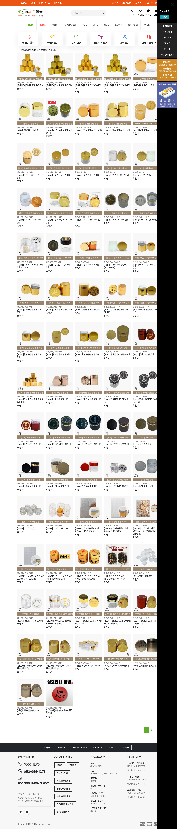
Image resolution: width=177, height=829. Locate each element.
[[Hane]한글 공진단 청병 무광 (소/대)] (117, 291)
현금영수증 (45, 3)
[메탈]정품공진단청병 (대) (28, 710)
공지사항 (73, 765)
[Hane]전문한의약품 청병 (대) (116, 486)
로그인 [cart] (132, 12)
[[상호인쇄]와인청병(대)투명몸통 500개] (59, 692)
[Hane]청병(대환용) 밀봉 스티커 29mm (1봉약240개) (30, 577)
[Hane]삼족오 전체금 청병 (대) (59, 309)
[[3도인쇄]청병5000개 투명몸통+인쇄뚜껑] (88, 602)
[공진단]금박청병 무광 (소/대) (145, 130)
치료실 (106, 25)
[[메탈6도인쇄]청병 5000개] (146, 647)
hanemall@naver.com (33, 783)
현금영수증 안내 (63, 789)
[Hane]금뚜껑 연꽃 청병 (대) (87, 175)
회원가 (20, 88)
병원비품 (146, 25)
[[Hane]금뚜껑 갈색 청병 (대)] (88, 246)
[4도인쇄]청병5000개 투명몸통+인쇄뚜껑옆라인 (117, 622)
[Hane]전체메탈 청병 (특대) (57, 486)
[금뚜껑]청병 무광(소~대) (143, 85)
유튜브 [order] (156, 12)
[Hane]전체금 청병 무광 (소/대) (88, 130)
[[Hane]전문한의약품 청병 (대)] (117, 467)
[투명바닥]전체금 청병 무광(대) (30, 85)
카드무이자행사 (167, 55)
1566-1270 (32, 764)
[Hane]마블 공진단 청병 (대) (29, 444)
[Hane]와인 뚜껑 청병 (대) (86, 486)
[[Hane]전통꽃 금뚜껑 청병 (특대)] (88, 201)
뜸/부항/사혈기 (70, 25)
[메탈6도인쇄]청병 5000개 (144, 666)
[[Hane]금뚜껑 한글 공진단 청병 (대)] (59, 201)
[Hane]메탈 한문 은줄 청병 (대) (88, 399)
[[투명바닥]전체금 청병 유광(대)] (59, 66)
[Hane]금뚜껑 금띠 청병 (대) (58, 175)
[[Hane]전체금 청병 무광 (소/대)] (88, 111)
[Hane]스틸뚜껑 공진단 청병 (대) (116, 400)
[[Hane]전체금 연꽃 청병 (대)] (59, 336)
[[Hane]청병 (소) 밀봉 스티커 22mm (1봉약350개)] (88, 509)
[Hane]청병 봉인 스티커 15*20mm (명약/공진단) (115, 577)
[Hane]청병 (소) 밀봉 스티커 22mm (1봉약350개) (87, 529)
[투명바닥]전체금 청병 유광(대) (59, 85)
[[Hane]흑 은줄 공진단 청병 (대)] (88, 425)
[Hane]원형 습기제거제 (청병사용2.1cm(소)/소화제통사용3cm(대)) (146, 531)
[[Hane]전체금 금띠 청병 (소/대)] (117, 336)
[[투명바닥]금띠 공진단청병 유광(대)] (117, 66)
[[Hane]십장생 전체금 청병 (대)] (88, 291)
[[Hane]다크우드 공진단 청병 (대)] (59, 246)
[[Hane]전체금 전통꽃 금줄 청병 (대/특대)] (30, 380)
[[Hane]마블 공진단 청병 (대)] (30, 425)
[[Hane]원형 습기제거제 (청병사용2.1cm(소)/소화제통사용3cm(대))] (146, 509)
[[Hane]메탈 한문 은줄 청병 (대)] (88, 380)
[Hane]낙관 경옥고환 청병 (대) (117, 175)
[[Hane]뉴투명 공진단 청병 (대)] (88, 647)
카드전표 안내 (62, 773)
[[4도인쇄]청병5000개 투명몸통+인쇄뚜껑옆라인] (117, 602)
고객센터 (138, 3)
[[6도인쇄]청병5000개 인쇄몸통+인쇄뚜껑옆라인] (30, 647)
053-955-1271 (34, 771)
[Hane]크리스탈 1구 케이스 (57, 528)
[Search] (103, 13)
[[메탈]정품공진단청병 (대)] (30, 692)
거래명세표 (57, 3)
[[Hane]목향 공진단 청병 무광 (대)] (146, 291)
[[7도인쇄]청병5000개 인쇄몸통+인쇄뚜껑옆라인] (59, 647)
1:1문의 (60, 765)
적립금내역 (167, 32)
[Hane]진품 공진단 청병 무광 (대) (29, 311)
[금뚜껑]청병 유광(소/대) (27, 130)
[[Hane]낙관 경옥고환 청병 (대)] (117, 156)
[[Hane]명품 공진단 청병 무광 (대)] (146, 246)
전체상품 (30, 25)
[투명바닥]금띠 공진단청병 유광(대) (117, 86)
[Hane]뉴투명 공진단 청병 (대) (88, 666)
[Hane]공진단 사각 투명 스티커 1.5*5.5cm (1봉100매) (59, 577)
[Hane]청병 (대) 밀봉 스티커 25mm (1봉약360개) (116, 529)
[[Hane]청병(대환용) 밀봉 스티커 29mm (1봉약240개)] (30, 557)
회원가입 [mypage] (140, 12)
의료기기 (118, 25)
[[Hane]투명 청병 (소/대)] (146, 467)
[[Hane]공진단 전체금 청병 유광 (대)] (30, 156)
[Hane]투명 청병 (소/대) (143, 486)
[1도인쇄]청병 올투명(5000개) (30, 621)
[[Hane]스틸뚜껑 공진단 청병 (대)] (117, 380)
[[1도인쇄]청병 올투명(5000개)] (30, 602)
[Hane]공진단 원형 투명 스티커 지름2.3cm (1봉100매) (88, 577)
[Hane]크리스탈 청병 (26, 528)
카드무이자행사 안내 (65, 804)
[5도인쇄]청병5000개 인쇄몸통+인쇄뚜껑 (145, 622)
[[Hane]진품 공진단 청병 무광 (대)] (30, 291)
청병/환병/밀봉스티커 (25, 82)
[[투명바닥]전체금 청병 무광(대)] (30, 66)
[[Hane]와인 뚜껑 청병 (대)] (88, 467)
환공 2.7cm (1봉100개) (143, 576)
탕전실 (95, 25)
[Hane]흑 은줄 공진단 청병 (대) (88, 444)
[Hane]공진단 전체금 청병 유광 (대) (30, 176)
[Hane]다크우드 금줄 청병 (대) (117, 444)
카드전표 (23, 3)
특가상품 (42, 25)
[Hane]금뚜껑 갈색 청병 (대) (87, 265)
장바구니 (167, 37)
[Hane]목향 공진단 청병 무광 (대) (145, 311)
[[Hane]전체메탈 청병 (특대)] (59, 467)
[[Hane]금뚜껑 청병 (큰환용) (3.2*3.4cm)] (117, 246)
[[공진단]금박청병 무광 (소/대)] (146, 111)
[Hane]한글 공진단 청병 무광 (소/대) (116, 311)
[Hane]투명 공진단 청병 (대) (116, 220)
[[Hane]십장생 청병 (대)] (146, 156)
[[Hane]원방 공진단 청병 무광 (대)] (30, 336)
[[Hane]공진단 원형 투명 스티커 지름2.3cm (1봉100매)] (88, 557)
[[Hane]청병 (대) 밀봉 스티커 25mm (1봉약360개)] (117, 509)
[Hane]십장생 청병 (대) (143, 175)
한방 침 (55, 25)
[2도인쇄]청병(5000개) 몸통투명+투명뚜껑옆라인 (59, 622)
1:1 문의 (167, 49)
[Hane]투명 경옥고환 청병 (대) (145, 220)
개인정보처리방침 (79, 747)
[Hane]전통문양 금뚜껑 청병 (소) (29, 221)
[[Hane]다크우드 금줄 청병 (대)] (117, 425)
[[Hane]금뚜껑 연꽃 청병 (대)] (88, 156)
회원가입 (115, 3)
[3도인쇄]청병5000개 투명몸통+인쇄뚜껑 (88, 622)
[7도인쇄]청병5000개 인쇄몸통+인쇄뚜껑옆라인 (58, 667)
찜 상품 (167, 43)
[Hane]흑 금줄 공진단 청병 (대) (59, 444)
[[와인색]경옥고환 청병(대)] (146, 336)
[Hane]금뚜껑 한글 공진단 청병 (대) (59, 221)
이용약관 (62, 747)
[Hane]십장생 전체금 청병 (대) (88, 309)
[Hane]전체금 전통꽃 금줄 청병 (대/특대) (30, 400)
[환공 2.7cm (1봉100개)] (146, 557)
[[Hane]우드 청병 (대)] (146, 425)
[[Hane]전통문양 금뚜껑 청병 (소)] (30, 201)
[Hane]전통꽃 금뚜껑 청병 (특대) (87, 221)
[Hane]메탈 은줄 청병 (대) (57, 399)
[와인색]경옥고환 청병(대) (143, 354)
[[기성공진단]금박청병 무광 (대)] (117, 647)
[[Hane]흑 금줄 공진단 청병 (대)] (59, 425)
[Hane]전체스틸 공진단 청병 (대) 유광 (145, 400)
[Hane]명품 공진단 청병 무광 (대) (145, 266)
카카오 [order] (149, 12)
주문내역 (112, 747)
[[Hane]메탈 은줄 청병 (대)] (59, 380)
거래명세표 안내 (63, 796)
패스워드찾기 (127, 3)
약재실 (84, 25)
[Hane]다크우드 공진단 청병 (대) (58, 266)
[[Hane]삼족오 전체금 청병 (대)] (59, 291)
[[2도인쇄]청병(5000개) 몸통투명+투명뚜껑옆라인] (59, 602)
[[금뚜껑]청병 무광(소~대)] (146, 66)
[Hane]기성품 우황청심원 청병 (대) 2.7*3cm (30, 266)
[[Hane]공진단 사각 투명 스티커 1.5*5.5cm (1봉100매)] (59, 557)
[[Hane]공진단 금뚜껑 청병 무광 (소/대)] (59, 111)
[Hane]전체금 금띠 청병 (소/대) (117, 354)
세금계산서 (34, 3)
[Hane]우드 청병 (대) (142, 444)
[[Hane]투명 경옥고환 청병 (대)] (146, 201)
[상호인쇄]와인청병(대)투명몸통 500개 (59, 711)
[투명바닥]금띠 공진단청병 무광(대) (88, 86)
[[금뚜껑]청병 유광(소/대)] (30, 111)
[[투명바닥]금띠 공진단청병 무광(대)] (88, 66)
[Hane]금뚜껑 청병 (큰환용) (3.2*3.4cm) (115, 266)
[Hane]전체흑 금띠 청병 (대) (29, 486)
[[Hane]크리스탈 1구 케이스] (59, 509)
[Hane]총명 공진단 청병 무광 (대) (87, 355)
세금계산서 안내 (63, 781)
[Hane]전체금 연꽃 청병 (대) (58, 354)
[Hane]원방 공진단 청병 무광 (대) (29, 355)
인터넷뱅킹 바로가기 (136, 770)
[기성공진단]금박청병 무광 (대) (116, 666)
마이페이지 (167, 26)
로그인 (164, 17)
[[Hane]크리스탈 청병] (30, 509)
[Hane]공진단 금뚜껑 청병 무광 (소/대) (59, 131)
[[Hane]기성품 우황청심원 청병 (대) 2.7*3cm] (30, 246)
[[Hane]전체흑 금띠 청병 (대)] (30, 467)
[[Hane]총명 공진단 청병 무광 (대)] (88, 336)
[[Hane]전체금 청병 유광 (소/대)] (117, 111)
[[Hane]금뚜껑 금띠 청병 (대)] (59, 156)
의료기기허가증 (151, 3)
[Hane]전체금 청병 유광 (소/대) (117, 130)
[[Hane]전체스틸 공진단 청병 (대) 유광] (146, 380)
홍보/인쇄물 (133, 25)
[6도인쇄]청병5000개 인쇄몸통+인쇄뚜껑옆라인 (29, 667)
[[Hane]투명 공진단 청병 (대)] (117, 201)
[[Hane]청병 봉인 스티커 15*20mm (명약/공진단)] (117, 557)
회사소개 (48, 747)
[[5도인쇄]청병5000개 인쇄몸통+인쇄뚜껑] (146, 602)
